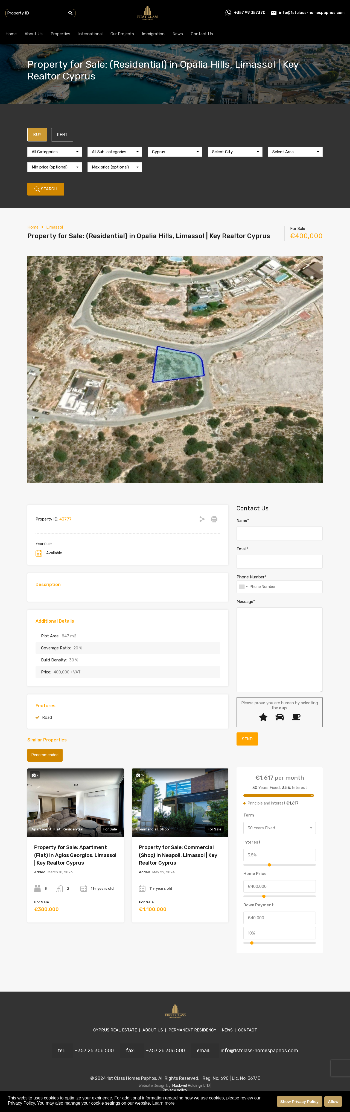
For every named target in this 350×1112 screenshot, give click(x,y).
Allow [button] (333, 1101)
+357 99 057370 (250, 12)
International (90, 33)
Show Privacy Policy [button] (299, 1101)
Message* (246, 601)
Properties (60, 33)
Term (248, 815)
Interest (252, 842)
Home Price (255, 873)
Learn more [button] (163, 1103)
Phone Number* (251, 577)
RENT (62, 134)
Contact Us (202, 33)
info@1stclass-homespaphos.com (312, 12)
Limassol (54, 227)
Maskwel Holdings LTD (191, 1085)
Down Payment (258, 905)
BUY (37, 134)
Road (47, 717)
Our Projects (122, 33)
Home (11, 33)
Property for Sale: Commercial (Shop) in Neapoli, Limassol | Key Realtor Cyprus (178, 855)
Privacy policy (175, 1090)
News (178, 33)
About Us (34, 33)
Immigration (153, 33)
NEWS (227, 1030)
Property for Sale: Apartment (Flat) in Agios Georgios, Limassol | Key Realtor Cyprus (75, 855)
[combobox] (54, 152)
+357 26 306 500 (94, 1051)
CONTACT (247, 1030)
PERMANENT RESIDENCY (192, 1030)
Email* (242, 548)
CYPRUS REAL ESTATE (115, 1030)
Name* (243, 520)
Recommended (45, 755)
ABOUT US (152, 1030)
